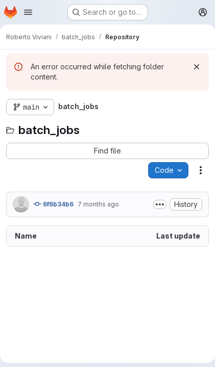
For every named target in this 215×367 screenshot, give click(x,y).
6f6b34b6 (53, 204)
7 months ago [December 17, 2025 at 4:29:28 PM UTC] (98, 204)
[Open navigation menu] (28, 12)
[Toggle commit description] (159, 204)
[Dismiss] (196, 67)
